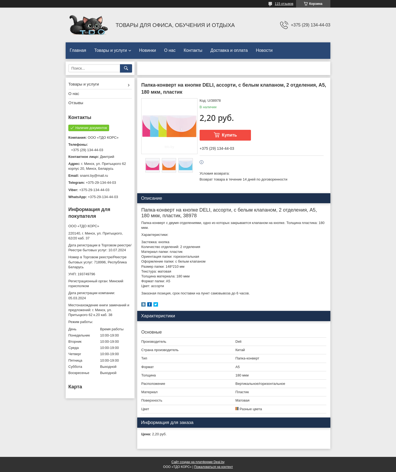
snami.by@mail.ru (94, 176)
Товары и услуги (110, 50)
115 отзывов (284, 4)
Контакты (193, 50)
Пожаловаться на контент (213, 467)
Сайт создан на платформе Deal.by (198, 462)
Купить (229, 135)
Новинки (147, 50)
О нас (170, 50)
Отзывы (75, 102)
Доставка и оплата (229, 50)
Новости (264, 50)
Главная (78, 50)
